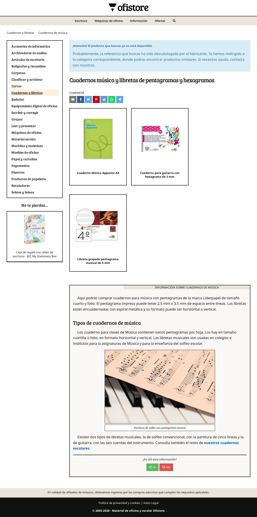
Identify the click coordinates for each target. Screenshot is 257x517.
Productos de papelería (28, 179)
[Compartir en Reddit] (104, 99)
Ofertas (160, 21)
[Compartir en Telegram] (119, 99)
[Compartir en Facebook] (80, 99)
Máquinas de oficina (109, 21)
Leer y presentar (23, 126)
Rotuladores (20, 185)
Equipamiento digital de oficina (34, 106)
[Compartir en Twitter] (88, 99)
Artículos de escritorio (27, 59)
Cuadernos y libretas (20, 33)
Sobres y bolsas (22, 192)
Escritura (81, 21)
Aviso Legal (151, 503)
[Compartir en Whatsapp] (111, 99)
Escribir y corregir (24, 112)
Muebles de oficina (25, 152)
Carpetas (18, 73)
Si (152, 467)
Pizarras (18, 172)
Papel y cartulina (24, 159)
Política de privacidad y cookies (119, 503)
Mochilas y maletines (27, 145)
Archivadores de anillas (29, 53)
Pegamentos (20, 165)
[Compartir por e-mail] (72, 99)
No (166, 467)
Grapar (17, 119)
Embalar (17, 99)
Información (138, 21)
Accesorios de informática (30, 46)
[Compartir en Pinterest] (96, 99)
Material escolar (23, 139)
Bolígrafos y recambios (28, 66)
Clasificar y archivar (27, 79)
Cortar (16, 86)
